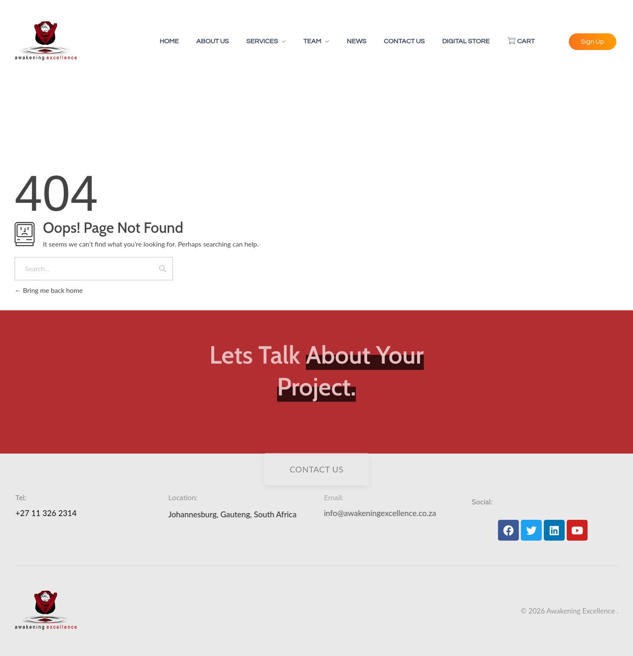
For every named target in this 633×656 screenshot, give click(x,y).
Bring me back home (49, 290)
